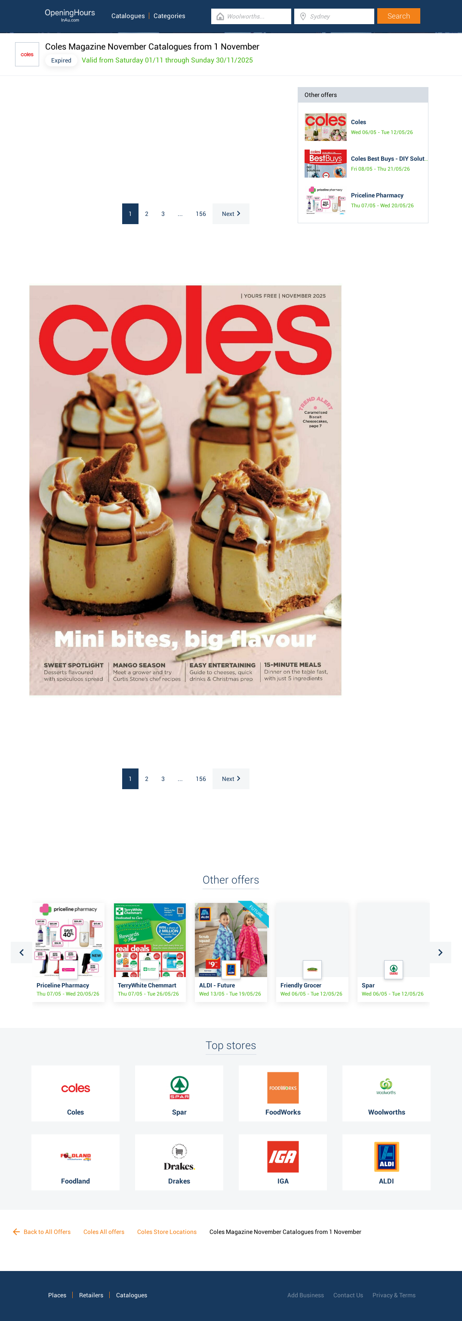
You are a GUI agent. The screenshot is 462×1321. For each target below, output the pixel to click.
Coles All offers (103, 1231)
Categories (169, 16)
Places (57, 1295)
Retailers (91, 1295)
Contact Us (348, 1295)
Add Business (305, 1295)
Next (231, 213)
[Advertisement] (102, 141)
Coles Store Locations (167, 1231)
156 (201, 213)
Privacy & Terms (394, 1295)
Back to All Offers (42, 1231)
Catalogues (128, 16)
